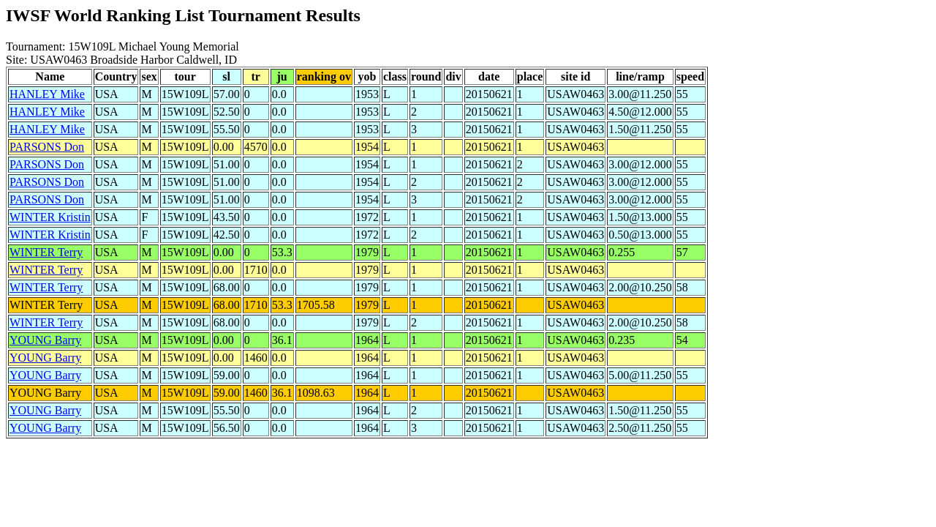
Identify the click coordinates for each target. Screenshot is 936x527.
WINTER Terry (46, 252)
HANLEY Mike (47, 94)
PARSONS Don (47, 147)
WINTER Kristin (50, 217)
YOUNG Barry (45, 340)
